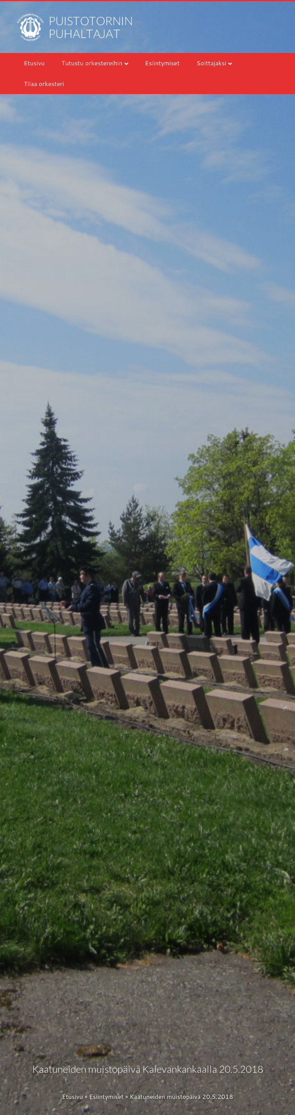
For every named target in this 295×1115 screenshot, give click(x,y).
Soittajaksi (212, 62)
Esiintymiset (162, 62)
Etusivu (34, 62)
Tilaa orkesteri (44, 83)
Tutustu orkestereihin (91, 62)
